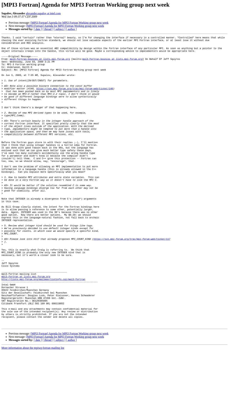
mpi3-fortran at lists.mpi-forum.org (25, 324)
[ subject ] (59, 29)
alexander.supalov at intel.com (43, 13)
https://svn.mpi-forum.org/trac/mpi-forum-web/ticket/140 (74, 99)
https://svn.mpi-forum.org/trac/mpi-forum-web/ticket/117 (132, 279)
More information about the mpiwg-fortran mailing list (32, 405)
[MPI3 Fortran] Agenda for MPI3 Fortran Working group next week (69, 22)
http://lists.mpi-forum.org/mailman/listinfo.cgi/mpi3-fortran (43, 328)
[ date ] (38, 29)
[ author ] (71, 29)
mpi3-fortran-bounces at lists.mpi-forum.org (40, 63)
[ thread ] (48, 29)
